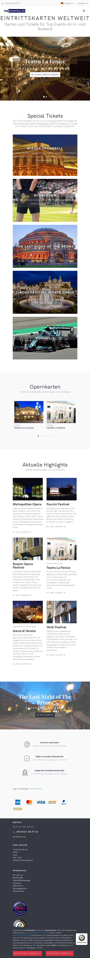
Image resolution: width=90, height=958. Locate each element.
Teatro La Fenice (56, 428)
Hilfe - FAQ (17, 857)
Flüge (15, 854)
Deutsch (66, 3)
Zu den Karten (22, 532)
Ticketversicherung (20, 849)
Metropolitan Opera (27, 504)
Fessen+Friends (36, 788)
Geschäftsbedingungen (21, 880)
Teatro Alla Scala (24, 428)
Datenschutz (18, 885)
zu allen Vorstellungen (45, 74)
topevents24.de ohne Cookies (36, 932)
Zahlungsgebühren (20, 888)
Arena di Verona (24, 631)
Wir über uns (18, 875)
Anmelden (82, 3)
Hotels (15, 852)
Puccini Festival (58, 504)
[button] (44, 96)
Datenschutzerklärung (21, 935)
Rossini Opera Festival (23, 565)
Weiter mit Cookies (59, 953)
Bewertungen (18, 877)
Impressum (17, 883)
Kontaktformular (19, 836)
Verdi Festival (56, 627)
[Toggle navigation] (83, 10)
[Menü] (85, 934)
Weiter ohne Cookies (27, 953)
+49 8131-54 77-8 (27, 831)
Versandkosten (18, 891)
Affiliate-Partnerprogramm (23, 860)
